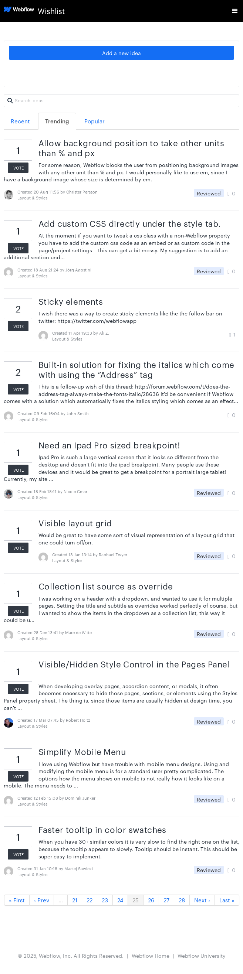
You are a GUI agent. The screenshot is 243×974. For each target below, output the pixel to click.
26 (151, 900)
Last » (226, 900)
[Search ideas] (121, 101)
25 (135, 900)
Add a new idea (121, 53)
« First (17, 900)
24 (120, 900)
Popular (94, 121)
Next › (202, 900)
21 (74, 900)
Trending (57, 121)
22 (89, 900)
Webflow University (202, 955)
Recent (20, 121)
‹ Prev (41, 900)
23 (105, 900)
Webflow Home (150, 955)
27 (166, 900)
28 (182, 900)
